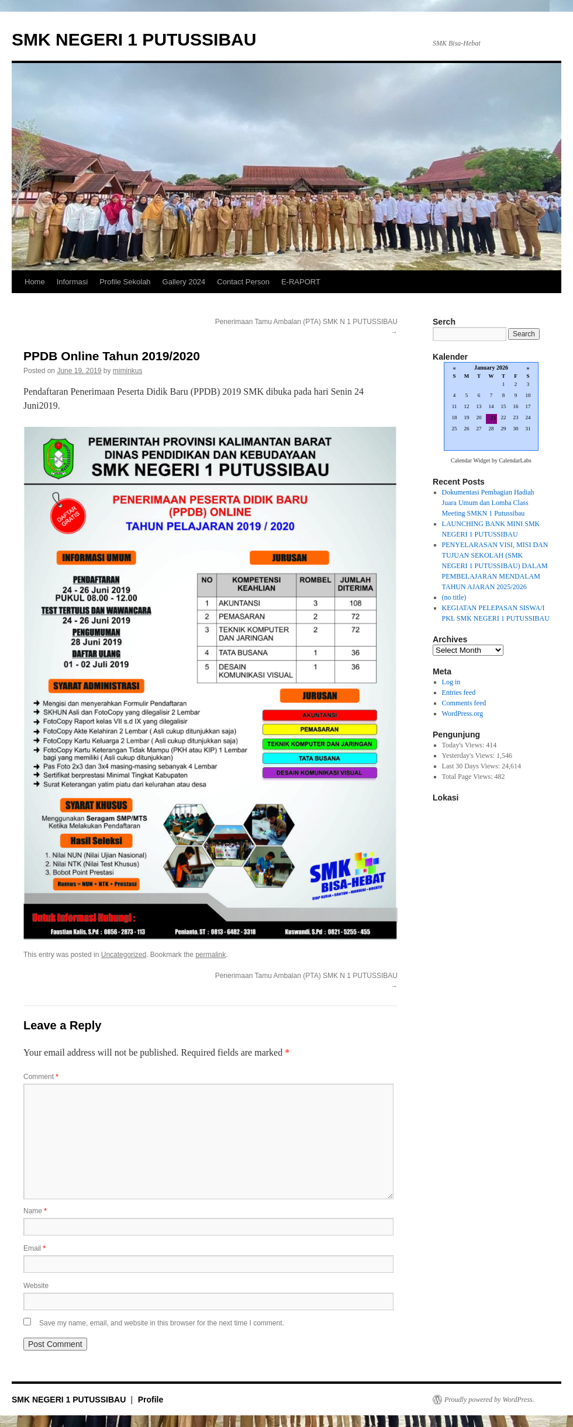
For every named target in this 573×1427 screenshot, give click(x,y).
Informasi (72, 281)
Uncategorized (123, 955)
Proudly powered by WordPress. (489, 1399)
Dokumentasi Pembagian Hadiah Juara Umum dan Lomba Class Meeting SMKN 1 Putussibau (488, 502)
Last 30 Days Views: (472, 766)
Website (36, 1286)
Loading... (491, 407)
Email (34, 1248)
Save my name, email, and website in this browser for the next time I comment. (161, 1323)
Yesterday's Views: (469, 755)
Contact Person (243, 281)
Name (35, 1211)
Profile (151, 1399)
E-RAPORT (300, 281)
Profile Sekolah (124, 281)
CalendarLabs (515, 460)
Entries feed (459, 692)
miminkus (128, 371)
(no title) (454, 597)
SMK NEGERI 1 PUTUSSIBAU (134, 39)
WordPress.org (462, 713)
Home (35, 281)
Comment (40, 1077)
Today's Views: (464, 745)
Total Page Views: (468, 776)
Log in (451, 682)
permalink (210, 955)
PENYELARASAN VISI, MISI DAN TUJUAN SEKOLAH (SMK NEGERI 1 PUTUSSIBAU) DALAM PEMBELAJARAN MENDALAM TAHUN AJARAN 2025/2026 (495, 566)
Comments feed (464, 703)
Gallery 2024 (184, 281)
